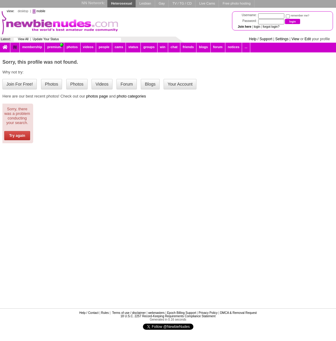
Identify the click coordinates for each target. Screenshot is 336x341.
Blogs (150, 84)
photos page (97, 96)
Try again (17, 135)
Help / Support (260, 39)
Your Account (180, 84)
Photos (51, 84)
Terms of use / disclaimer (129, 312)
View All (23, 39)
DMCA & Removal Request (238, 312)
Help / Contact (89, 312)
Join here (244, 26)
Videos (102, 84)
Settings (281, 39)
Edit (308, 39)
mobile (40, 11)
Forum (126, 84)
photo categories (131, 96)
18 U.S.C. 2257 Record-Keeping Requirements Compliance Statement (167, 316)
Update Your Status (46, 39)
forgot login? (271, 26)
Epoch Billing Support (181, 312)
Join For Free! (19, 84)
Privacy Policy (208, 312)
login (257, 26)
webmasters (156, 312)
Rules (105, 312)
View (295, 39)
